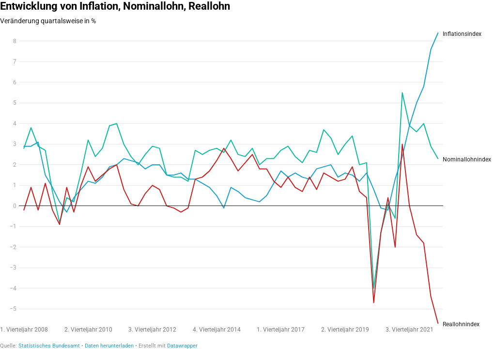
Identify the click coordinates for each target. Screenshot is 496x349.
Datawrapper (182, 346)
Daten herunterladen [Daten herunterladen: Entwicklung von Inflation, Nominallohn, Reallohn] (109, 346)
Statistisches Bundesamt (49, 346)
